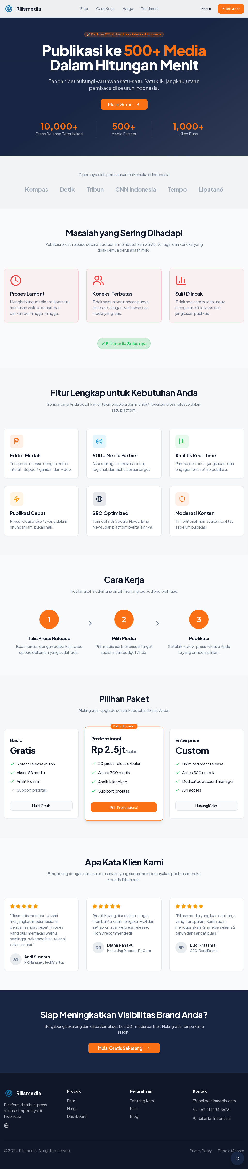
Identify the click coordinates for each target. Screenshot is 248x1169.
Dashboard (77, 1116)
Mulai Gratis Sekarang (124, 1048)
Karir (134, 1108)
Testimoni (149, 8)
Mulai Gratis (231, 9)
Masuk (206, 9)
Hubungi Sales (206, 805)
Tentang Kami (142, 1100)
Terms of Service (231, 1150)
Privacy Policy (201, 1150)
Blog (134, 1116)
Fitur (84, 8)
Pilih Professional (124, 807)
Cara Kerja (105, 8)
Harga (127, 8)
